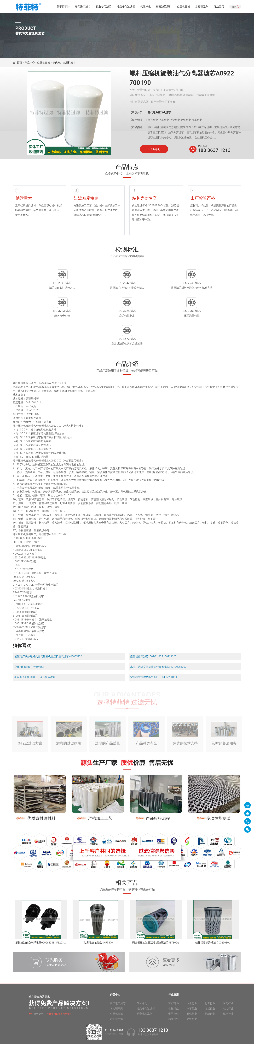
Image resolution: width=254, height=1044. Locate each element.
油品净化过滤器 (126, 7)
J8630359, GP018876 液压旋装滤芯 (34, 654)
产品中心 (29, 62)
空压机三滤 (183, 7)
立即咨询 (154, 149)
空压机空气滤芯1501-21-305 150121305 (153, 633)
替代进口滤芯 (83, 7)
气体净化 (145, 7)
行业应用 (219, 7)
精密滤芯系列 (164, 7)
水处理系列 (201, 7)
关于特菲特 (63, 7)
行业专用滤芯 (103, 7)
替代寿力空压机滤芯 (64, 62)
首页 (20, 62)
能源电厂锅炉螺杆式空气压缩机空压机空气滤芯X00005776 (48, 633)
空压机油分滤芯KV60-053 (29, 644)
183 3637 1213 (214, 150)
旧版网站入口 (127, 1038)
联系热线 (202, 146)
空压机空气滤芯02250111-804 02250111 (153, 654)
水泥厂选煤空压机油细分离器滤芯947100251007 (158, 644)
